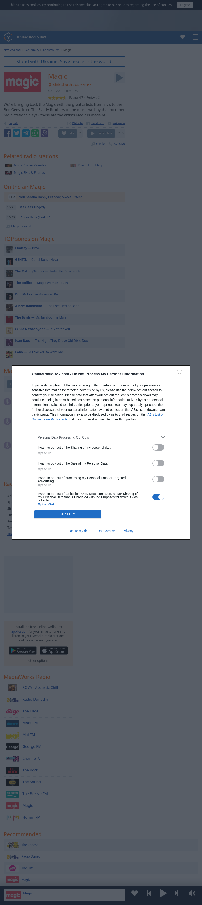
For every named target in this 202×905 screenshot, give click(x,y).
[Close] (181, 374)
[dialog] (101, 452)
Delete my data (79, 531)
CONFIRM (67, 514)
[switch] (158, 447)
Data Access (107, 531)
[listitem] (101, 437)
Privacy (128, 531)
